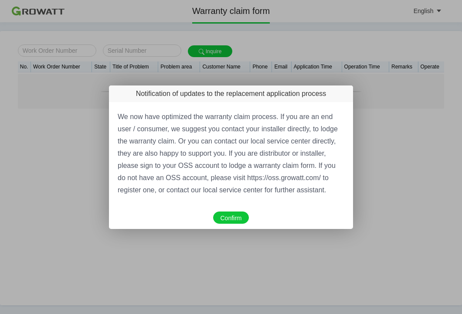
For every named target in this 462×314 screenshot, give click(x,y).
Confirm (230, 218)
